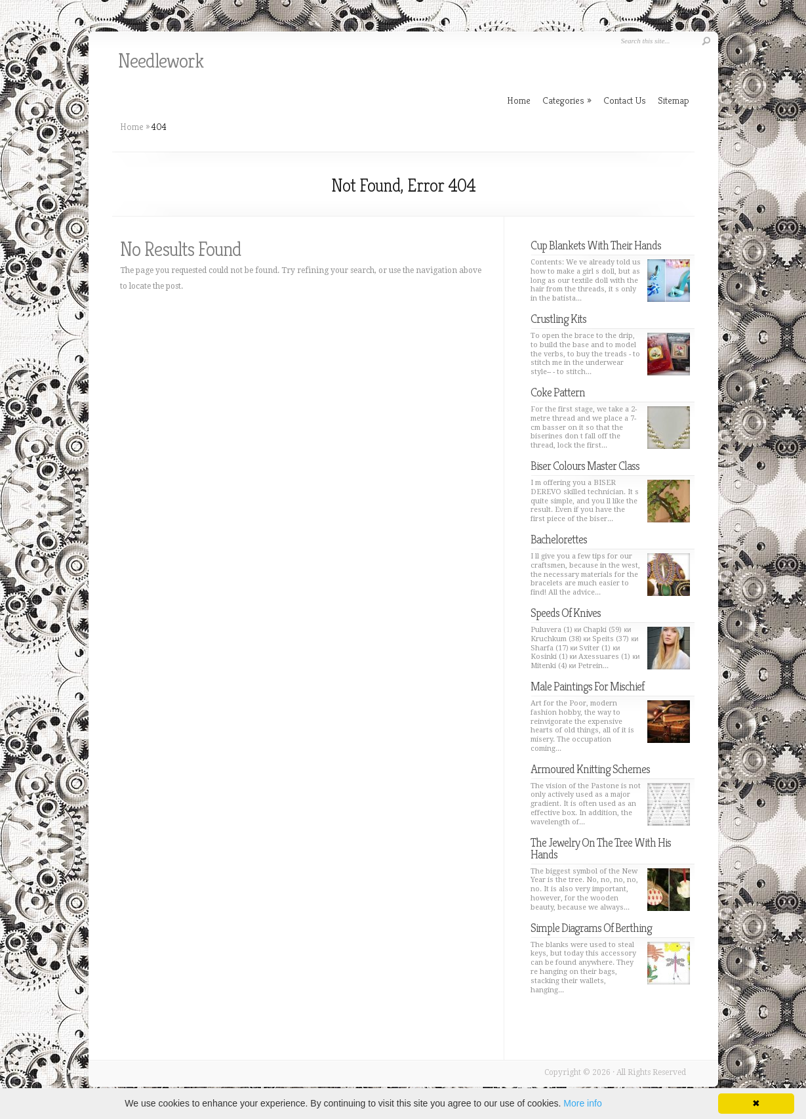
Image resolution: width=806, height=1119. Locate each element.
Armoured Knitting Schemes (590, 768)
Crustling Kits (558, 318)
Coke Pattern (558, 392)
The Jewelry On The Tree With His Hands (601, 848)
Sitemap (673, 100)
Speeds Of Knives (566, 612)
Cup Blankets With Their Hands (596, 245)
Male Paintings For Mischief (587, 686)
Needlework (160, 61)
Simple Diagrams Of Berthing (591, 927)
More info (582, 1103)
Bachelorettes (559, 539)
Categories (567, 100)
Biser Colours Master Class (585, 465)
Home (132, 127)
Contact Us (624, 100)
